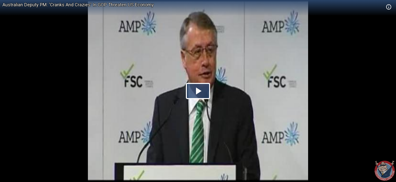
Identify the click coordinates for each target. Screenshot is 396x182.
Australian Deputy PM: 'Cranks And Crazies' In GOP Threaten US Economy (78, 4)
